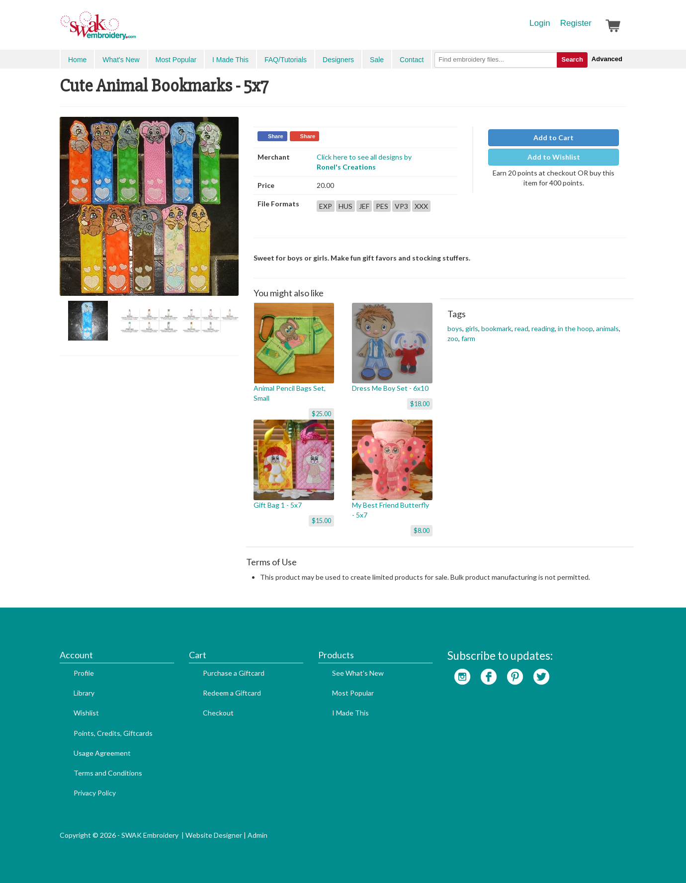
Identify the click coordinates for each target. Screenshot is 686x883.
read (521, 328)
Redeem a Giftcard (232, 693)
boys (454, 328)
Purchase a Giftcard (233, 673)
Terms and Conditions (108, 773)
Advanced (607, 59)
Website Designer (213, 835)
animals (607, 328)
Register (576, 23)
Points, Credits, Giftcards (113, 733)
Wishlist (86, 712)
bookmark (496, 328)
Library (84, 693)
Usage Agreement (102, 753)
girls (471, 328)
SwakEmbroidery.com (134, 30)
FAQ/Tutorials (285, 60)
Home (77, 60)
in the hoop (575, 328)
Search (572, 59)
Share (275, 136)
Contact (412, 60)
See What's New (358, 673)
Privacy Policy (95, 793)
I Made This (230, 60)
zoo (452, 338)
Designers (338, 60)
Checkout (218, 712)
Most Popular (176, 60)
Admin (257, 835)
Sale (377, 60)
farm (468, 338)
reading (543, 328)
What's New (120, 60)
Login (539, 23)
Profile (84, 673)
